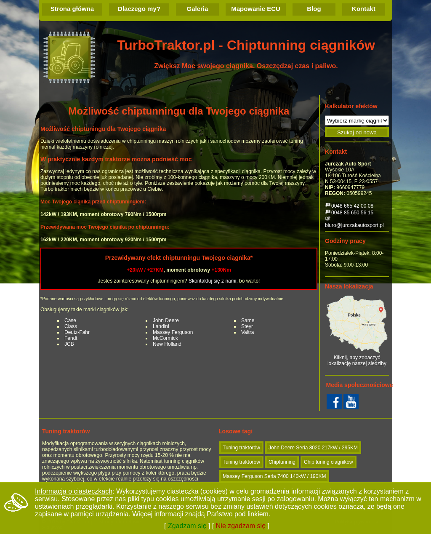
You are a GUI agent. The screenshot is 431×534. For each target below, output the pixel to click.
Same (247, 320)
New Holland (167, 344)
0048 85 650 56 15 (352, 213)
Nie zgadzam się (241, 525)
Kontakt (363, 8)
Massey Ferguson (173, 332)
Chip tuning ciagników (328, 462)
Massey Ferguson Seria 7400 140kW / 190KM (274, 476)
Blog (314, 8)
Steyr (247, 326)
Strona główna (72, 8)
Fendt (70, 338)
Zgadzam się (187, 525)
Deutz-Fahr (77, 332)
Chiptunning (282, 462)
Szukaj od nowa (357, 132)
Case (70, 320)
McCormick (165, 338)
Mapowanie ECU (255, 8)
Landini (161, 326)
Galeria (197, 8)
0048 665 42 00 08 (352, 206)
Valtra (247, 332)
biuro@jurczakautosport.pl (354, 225)
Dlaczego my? (139, 8)
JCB (69, 344)
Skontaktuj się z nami (212, 281)
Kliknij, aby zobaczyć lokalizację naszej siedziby (357, 331)
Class (70, 326)
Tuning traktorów (241, 448)
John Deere (166, 320)
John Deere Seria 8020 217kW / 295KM (313, 448)
